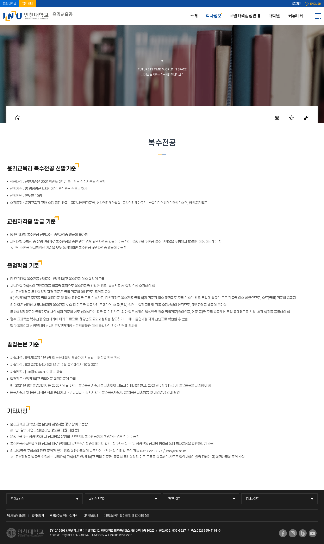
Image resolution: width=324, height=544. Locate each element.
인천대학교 (9, 3)
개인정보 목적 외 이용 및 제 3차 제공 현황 (127, 515)
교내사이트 (252, 499)
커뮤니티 (295, 16)
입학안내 (27, 3)
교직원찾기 (38, 515)
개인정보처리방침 (15, 515)
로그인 (296, 4)
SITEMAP (318, 16)
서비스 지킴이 (97, 499)
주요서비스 (17, 499)
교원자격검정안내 (245, 16)
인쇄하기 (277, 118)
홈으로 (18, 117)
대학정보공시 (90, 515)
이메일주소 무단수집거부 (63, 515)
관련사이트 (173, 499)
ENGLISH (315, 4)
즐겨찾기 (291, 118)
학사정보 (213, 16)
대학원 (274, 16)
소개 (194, 16)
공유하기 (306, 118)
